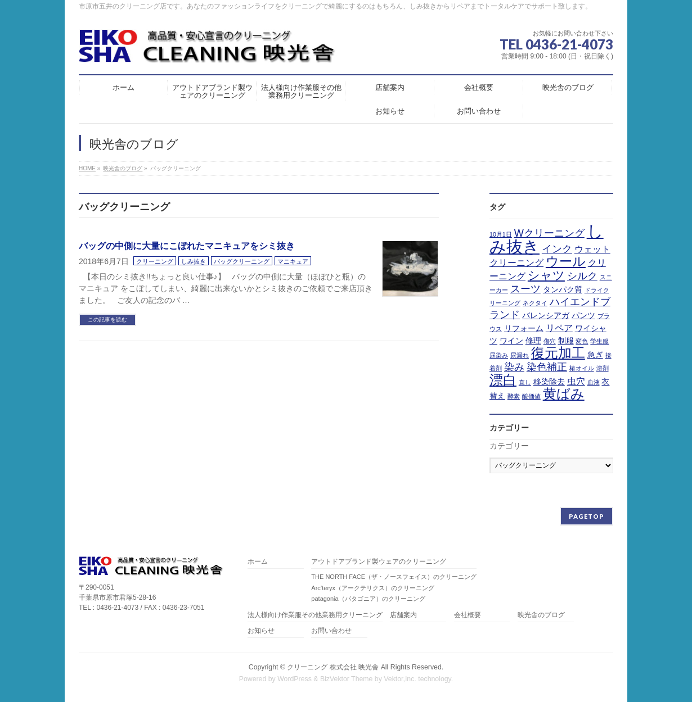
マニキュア (292, 261)
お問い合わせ (331, 631)
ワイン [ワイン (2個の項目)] (511, 340)
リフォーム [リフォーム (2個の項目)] (523, 328)
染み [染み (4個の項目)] (514, 367)
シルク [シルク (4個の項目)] (582, 276)
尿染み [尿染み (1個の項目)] (498, 355)
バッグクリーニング (241, 261)
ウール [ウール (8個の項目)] (566, 261)
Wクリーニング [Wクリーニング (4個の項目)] (549, 233)
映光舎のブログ (541, 615)
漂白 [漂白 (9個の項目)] (502, 380)
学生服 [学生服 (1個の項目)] (599, 341)
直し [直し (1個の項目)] (525, 382)
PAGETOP (586, 516)
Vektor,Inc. (400, 679)
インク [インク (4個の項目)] (557, 249)
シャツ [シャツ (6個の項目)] (546, 275)
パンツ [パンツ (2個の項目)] (583, 315)
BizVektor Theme (346, 679)
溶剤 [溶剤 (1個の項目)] (602, 368)
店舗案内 (403, 615)
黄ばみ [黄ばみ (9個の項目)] (564, 394)
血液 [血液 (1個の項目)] (593, 382)
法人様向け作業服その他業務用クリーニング (315, 615)
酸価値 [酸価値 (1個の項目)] (531, 396)
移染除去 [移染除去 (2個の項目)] (549, 381)
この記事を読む (107, 319)
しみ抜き (193, 261)
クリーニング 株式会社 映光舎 (333, 667)
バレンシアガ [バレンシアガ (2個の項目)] (545, 315)
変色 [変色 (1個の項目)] (582, 341)
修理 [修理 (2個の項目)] (533, 340)
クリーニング (154, 261)
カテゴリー (509, 445)
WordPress (294, 679)
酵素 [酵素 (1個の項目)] (513, 396)
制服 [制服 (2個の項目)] (566, 340)
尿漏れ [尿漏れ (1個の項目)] (519, 355)
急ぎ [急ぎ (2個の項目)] (595, 354)
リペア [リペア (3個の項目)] (559, 328)
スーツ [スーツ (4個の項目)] (525, 289)
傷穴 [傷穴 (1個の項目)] (549, 341)
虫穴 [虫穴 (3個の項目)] (576, 381)
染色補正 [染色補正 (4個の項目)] (547, 367)
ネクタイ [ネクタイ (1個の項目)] (535, 303)
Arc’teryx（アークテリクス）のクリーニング (372, 588)
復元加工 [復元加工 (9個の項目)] (558, 353)
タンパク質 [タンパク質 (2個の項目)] (562, 289)
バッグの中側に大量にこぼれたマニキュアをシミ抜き (187, 246)
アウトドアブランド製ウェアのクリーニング (378, 561)
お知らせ (261, 631)
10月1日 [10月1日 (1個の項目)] (500, 234)
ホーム (258, 561)
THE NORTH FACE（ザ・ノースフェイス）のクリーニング (394, 576)
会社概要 (467, 615)
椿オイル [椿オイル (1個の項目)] (581, 368)
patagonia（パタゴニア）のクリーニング (368, 598)
